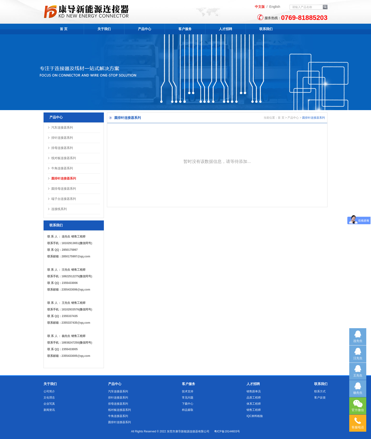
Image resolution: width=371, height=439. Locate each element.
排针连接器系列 (60, 137)
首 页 (63, 29)
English (274, 7)
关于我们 (104, 29)
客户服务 (185, 29)
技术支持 (187, 391)
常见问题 (187, 397)
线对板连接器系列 (61, 158)
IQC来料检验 (255, 416)
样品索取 (187, 410)
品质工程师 (254, 397)
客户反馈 (320, 397)
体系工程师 (254, 403)
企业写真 (49, 403)
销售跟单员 (254, 391)
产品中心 (144, 29)
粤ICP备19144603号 (227, 431)
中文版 (260, 7)
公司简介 (49, 391)
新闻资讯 (49, 410)
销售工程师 (254, 410)
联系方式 (320, 391)
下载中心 (187, 403)
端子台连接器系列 (61, 199)
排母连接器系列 (60, 148)
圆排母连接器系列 (61, 188)
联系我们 (266, 29)
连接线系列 (57, 209)
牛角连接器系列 (60, 168)
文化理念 (49, 397)
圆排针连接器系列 (61, 178)
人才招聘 (225, 29)
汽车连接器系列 (60, 127)
